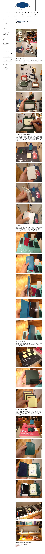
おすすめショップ (5, 34)
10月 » (6, 67)
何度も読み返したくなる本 (6, 32)
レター (4, 40)
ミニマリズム (5, 44)
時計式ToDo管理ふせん (6, 43)
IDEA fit (16, 546)
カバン (4, 29)
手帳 (3, 39)
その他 (4, 38)
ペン (3, 27)
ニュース (4, 24)
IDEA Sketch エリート (19, 545)
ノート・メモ (5, 28)
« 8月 (3, 67)
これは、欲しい (5, 33)
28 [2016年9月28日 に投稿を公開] (7, 64)
